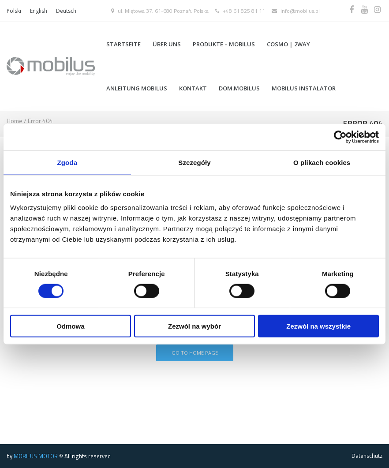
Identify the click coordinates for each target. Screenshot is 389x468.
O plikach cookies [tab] (321, 162)
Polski (14, 11)
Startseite (123, 44)
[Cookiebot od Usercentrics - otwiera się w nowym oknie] (340, 136)
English (38, 11)
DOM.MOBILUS (239, 88)
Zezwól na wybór (194, 326)
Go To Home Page (195, 352)
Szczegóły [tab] (194, 162)
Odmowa (70, 326)
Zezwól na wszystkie (318, 326)
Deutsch (66, 11)
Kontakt (193, 88)
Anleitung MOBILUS (136, 88)
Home (14, 120)
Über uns (167, 44)
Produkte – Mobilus (224, 44)
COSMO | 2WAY (288, 44)
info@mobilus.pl (300, 11)
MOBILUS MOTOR (36, 456)
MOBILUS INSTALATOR (304, 88)
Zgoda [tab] (67, 162)
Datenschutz (367, 456)
